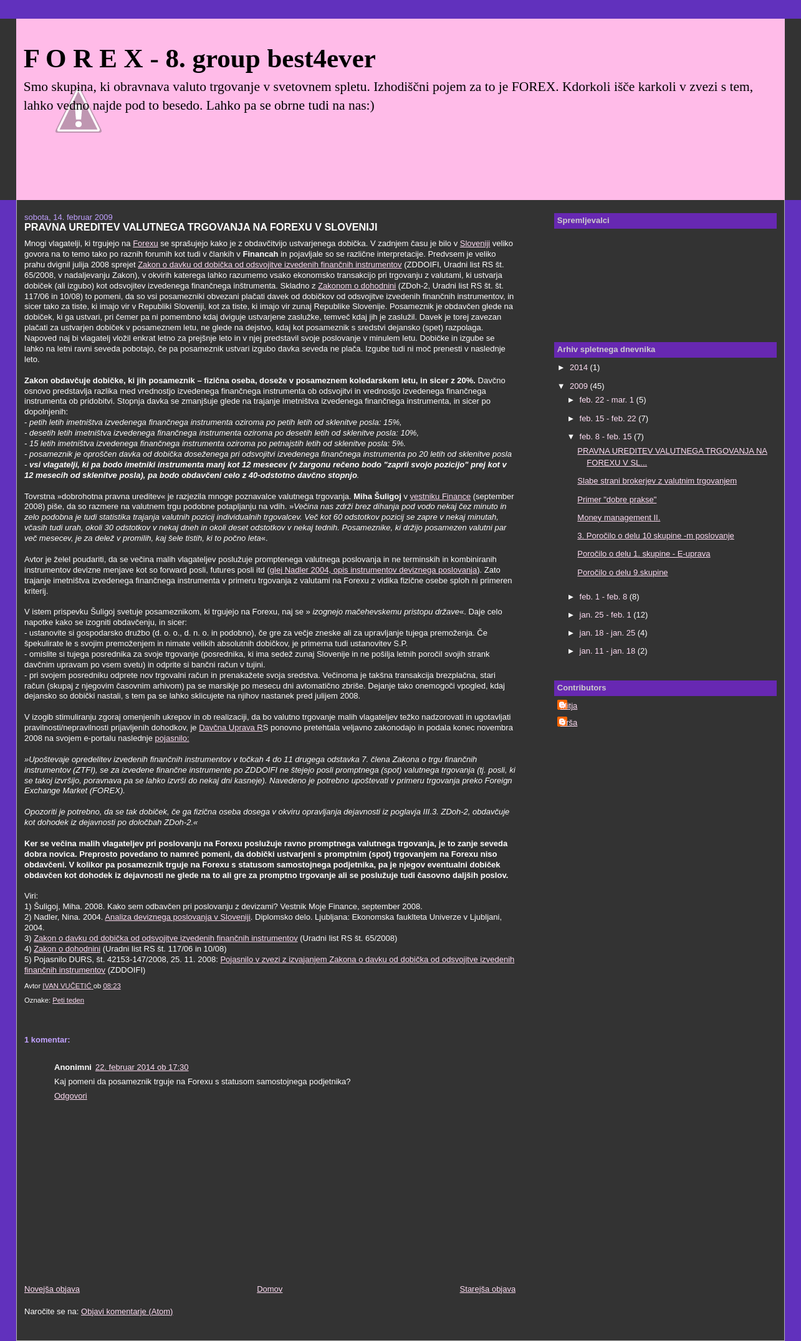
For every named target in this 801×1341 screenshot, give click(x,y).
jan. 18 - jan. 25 (609, 632)
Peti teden (68, 1000)
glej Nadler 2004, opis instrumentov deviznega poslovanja (373, 570)
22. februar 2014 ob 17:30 (142, 1067)
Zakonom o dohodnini (357, 285)
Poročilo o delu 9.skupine (622, 572)
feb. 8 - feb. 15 (607, 436)
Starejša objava (488, 1289)
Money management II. (618, 517)
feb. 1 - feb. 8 (605, 596)
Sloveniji (475, 243)
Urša (568, 722)
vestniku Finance (440, 496)
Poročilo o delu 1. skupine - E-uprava (643, 553)
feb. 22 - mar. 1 (608, 399)
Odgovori (70, 1095)
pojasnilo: (172, 738)
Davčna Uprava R (231, 727)
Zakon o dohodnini (67, 948)
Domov (269, 1289)
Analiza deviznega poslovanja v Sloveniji (177, 917)
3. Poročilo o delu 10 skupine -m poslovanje (655, 535)
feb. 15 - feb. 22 (609, 418)
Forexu (145, 243)
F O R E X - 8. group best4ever (200, 58)
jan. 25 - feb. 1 (607, 614)
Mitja (568, 705)
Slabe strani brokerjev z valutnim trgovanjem (657, 480)
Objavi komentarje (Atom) (127, 1311)
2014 (580, 367)
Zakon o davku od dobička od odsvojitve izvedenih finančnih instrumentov (269, 264)
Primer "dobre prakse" (616, 499)
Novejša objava (52, 1289)
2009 (580, 386)
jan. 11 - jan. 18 (609, 651)
